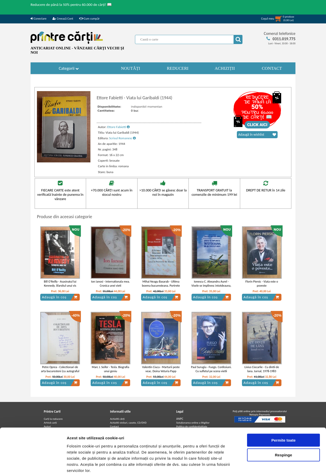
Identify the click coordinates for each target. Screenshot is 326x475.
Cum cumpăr (89, 18)
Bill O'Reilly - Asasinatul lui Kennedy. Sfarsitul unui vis (60, 284)
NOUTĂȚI (130, 68)
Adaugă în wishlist (257, 134)
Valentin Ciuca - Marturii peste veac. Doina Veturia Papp (161, 369)
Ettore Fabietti (118, 127)
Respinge (283, 429)
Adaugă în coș (59, 297)
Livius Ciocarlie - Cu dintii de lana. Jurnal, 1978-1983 (261, 369)
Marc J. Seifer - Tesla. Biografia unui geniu (110, 369)
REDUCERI (177, 68)
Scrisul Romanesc (122, 138)
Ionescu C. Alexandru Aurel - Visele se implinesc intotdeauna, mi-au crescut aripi (211, 286)
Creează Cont (62, 18)
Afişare (254, 465)
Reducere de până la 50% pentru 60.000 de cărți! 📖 (71, 4)
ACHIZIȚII (225, 68)
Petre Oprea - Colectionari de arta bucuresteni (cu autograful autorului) (60, 371)
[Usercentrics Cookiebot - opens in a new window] (33, 465)
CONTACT (272, 68)
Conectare (38, 18)
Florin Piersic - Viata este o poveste (261, 284)
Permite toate (283, 414)
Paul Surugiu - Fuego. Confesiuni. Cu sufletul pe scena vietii (211, 369)
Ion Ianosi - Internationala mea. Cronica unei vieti (110, 284)
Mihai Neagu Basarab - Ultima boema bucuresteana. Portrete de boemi (161, 286)
